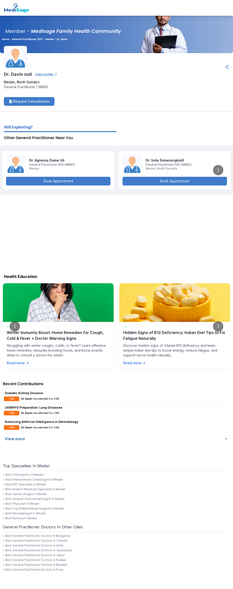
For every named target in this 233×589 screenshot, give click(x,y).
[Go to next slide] (218, 170)
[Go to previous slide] (15, 326)
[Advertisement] (116, 233)
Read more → (18, 363)
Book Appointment (58, 181)
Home (5, 39)
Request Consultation (29, 101)
